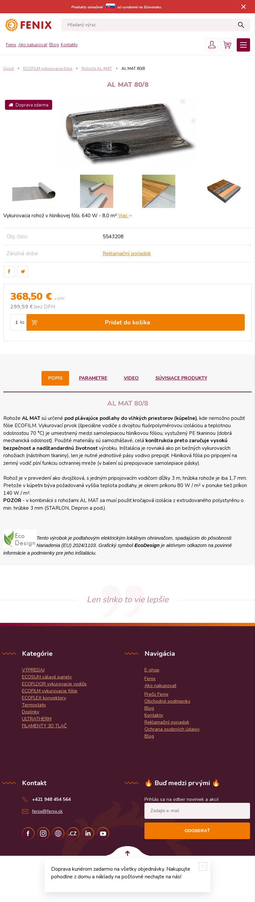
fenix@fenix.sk (47, 811)
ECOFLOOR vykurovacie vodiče (54, 684)
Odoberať (197, 830)
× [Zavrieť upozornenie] (244, 6)
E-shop (151, 670)
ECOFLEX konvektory (44, 698)
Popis (55, 378)
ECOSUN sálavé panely (47, 677)
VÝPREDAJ (33, 670)
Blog (54, 45)
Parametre (93, 378)
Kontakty (69, 45)
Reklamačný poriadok (127, 253)
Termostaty (34, 705)
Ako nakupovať (32, 45)
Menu (243, 45)
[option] (34, 191)
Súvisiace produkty (181, 378)
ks (22, 322)
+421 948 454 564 (51, 799)
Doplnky (30, 712)
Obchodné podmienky (167, 701)
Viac (125, 215)
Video (131, 378)
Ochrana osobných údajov (172, 729)
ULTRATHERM (36, 719)
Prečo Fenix (156, 694)
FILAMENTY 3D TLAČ (44, 726)
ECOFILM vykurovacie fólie (49, 691)
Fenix (11, 45)
